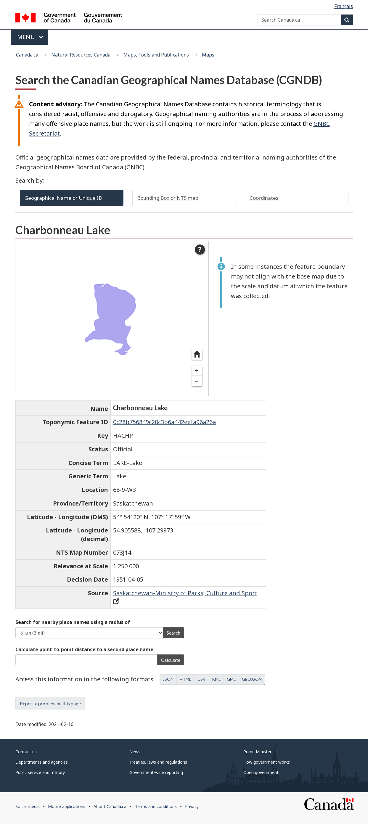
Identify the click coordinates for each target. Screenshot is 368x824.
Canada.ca (27, 55)
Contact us (26, 751)
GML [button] (231, 679)
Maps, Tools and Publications (156, 55)
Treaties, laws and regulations (158, 762)
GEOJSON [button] (252, 679)
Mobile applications (66, 806)
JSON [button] (168, 679)
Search (173, 632)
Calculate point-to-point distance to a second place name (84, 649)
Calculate (170, 660)
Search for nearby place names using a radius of (72, 622)
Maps (208, 55)
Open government (261, 772)
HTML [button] (185, 679)
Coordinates (264, 197)
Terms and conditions (156, 806)
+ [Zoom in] (197, 370)
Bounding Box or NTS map (167, 197)
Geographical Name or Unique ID (63, 197)
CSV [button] (201, 679)
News (134, 751)
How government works (266, 762)
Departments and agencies (41, 762)
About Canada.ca (110, 806)
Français (343, 6)
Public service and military (40, 772)
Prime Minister (257, 751)
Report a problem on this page (50, 703)
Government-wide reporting (156, 772)
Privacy (192, 806)
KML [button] (216, 679)
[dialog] (112, 318)
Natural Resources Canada (80, 55)
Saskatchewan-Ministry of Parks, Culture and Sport (185, 593)
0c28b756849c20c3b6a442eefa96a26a (164, 422)
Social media (27, 806)
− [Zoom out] (197, 381)
